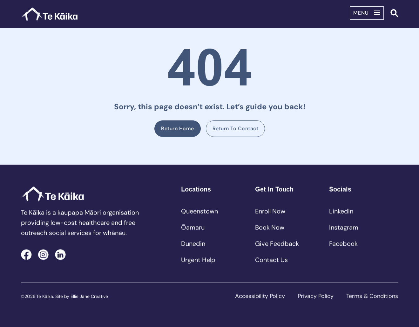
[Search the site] (394, 13)
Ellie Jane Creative (89, 297)
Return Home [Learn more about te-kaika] (177, 129)
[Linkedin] (60, 254)
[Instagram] (43, 254)
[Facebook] (26, 254)
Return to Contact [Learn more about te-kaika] (235, 129)
